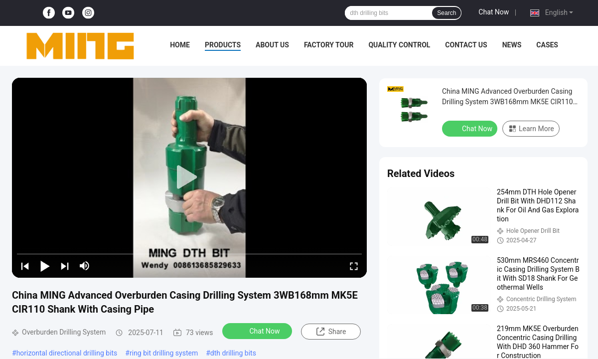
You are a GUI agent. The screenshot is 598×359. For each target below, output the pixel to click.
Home (180, 45)
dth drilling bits (233, 353)
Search (446, 12)
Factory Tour (329, 45)
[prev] (25, 265)
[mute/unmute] (85, 265)
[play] (189, 177)
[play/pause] (45, 265)
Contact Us (466, 45)
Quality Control (399, 45)
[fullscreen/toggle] (354, 265)
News (512, 45)
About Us (272, 45)
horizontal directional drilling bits (67, 353)
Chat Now (493, 12)
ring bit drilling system (164, 353)
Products (223, 45)
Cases (547, 45)
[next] (65, 265)
